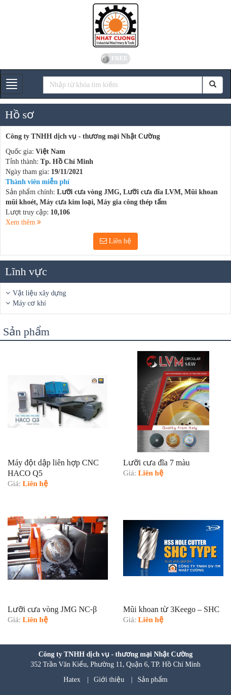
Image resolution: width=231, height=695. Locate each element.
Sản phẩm (153, 679)
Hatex (71, 679)
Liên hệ (115, 241)
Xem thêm (23, 222)
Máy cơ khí (29, 303)
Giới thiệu (109, 679)
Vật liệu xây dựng (39, 293)
